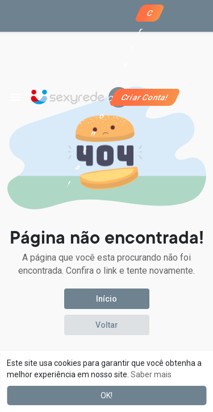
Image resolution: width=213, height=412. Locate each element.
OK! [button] (106, 395)
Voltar (106, 324)
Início (106, 298)
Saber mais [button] (151, 374)
